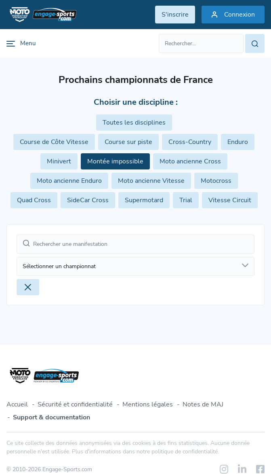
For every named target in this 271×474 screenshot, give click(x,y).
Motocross (216, 180)
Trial (185, 200)
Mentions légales (147, 404)
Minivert (59, 161)
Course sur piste (128, 142)
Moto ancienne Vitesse (151, 180)
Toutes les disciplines (134, 122)
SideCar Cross (88, 200)
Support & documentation (51, 417)
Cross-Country (189, 142)
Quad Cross (34, 200)
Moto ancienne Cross (190, 161)
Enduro (237, 142)
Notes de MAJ (203, 404)
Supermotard (144, 200)
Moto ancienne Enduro (69, 180)
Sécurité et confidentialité (75, 404)
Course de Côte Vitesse (54, 142)
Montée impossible (115, 161)
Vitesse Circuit (229, 200)
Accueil (17, 404)
